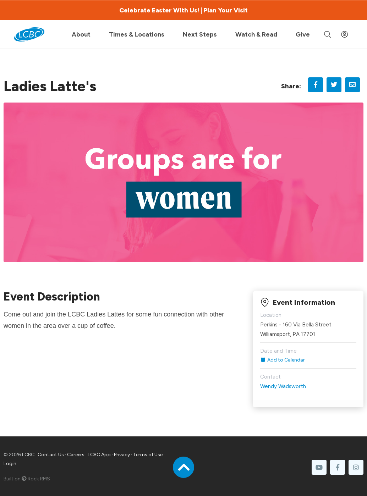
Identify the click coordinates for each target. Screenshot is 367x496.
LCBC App (99, 455)
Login (10, 464)
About (81, 34)
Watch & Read (256, 34)
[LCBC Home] (29, 34)
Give (303, 34)
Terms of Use (148, 455)
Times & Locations (136, 34)
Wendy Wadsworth (283, 386)
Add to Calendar (282, 360)
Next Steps (200, 34)
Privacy (122, 455)
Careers (75, 455)
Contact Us (51, 455)
